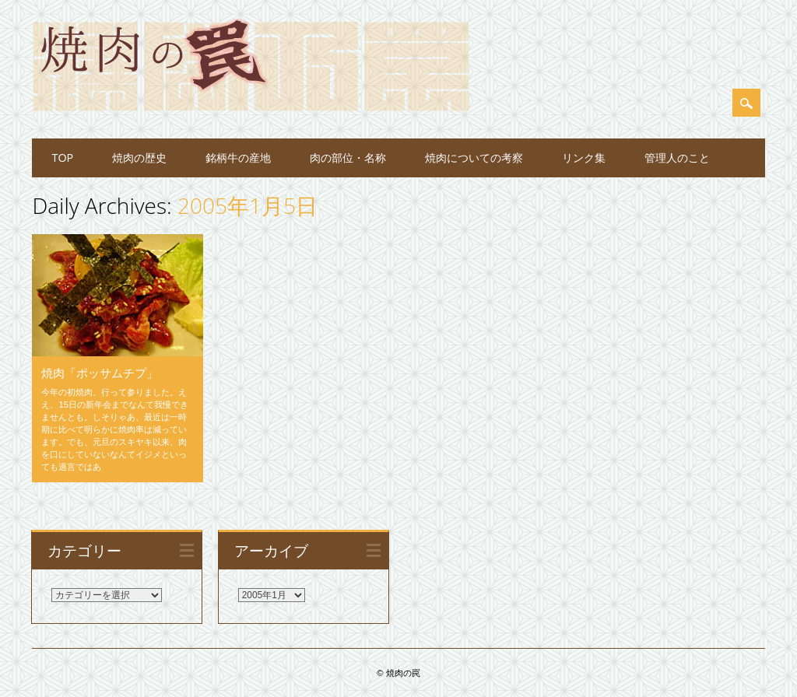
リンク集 (584, 157)
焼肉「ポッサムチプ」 (99, 372)
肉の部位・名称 (348, 157)
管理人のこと (677, 157)
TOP (62, 157)
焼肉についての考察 (474, 157)
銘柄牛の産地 (238, 157)
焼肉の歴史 (139, 157)
